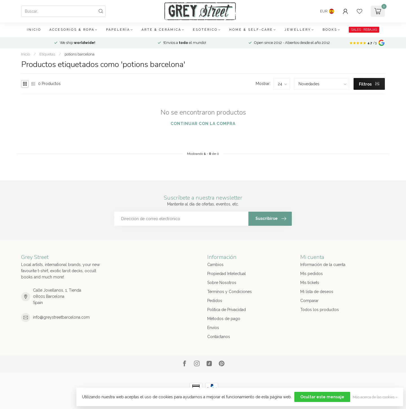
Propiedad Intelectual (226, 273)
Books (330, 30)
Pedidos (214, 300)
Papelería (118, 30)
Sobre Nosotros (221, 282)
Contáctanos (218, 336)
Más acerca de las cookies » (375, 397)
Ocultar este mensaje (322, 397)
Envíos (213, 327)
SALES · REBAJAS (364, 30)
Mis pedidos (311, 273)
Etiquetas (47, 54)
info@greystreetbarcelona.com (61, 317)
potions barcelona (79, 54)
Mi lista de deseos (316, 291)
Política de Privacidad (226, 309)
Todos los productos (319, 309)
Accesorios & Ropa (71, 30)
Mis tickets (309, 282)
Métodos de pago (223, 318)
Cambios (215, 264)
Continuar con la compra (203, 123)
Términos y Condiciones (229, 291)
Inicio (34, 30)
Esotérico (205, 30)
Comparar (309, 300)
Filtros (369, 84)
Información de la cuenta (322, 264)
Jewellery (297, 30)
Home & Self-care (251, 30)
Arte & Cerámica (161, 30)
